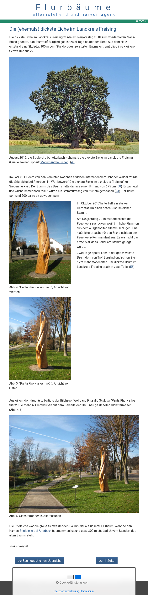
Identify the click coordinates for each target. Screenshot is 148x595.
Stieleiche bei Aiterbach (35, 531)
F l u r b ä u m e (74, 7)
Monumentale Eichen (54, 162)
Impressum (87, 591)
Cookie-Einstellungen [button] (72, 582)
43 (73, 162)
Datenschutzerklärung (67, 591)
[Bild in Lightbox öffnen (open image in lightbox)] (74, 105)
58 (119, 186)
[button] (39, 560)
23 (117, 191)
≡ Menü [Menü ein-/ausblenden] (141, 21)
